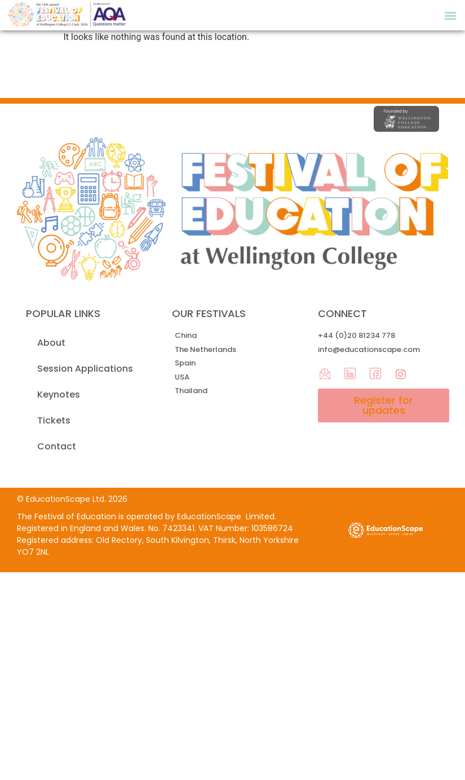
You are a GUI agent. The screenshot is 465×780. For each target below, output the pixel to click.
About (51, 342)
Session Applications (85, 368)
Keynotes (58, 394)
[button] (450, 15)
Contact (56, 446)
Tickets (53, 420)
